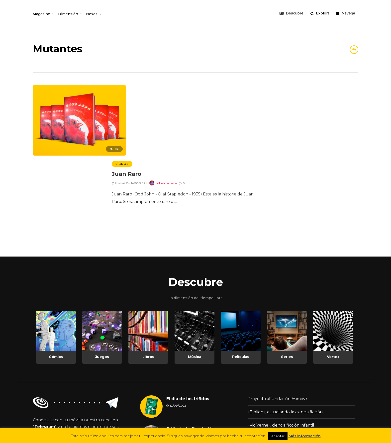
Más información (305, 436)
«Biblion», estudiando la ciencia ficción (285, 347)
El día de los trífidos (187, 334)
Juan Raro (126, 98)
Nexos (92, 14)
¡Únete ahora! (54, 387)
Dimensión (68, 14)
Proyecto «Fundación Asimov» (277, 334)
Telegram (44, 362)
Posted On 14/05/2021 (129, 108)
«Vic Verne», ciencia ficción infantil (281, 360)
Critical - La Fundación (190, 364)
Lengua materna (184, 394)
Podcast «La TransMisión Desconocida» (286, 387)
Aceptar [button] (278, 436)
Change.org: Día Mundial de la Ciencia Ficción (292, 374)
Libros (122, 88)
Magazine (41, 14)
